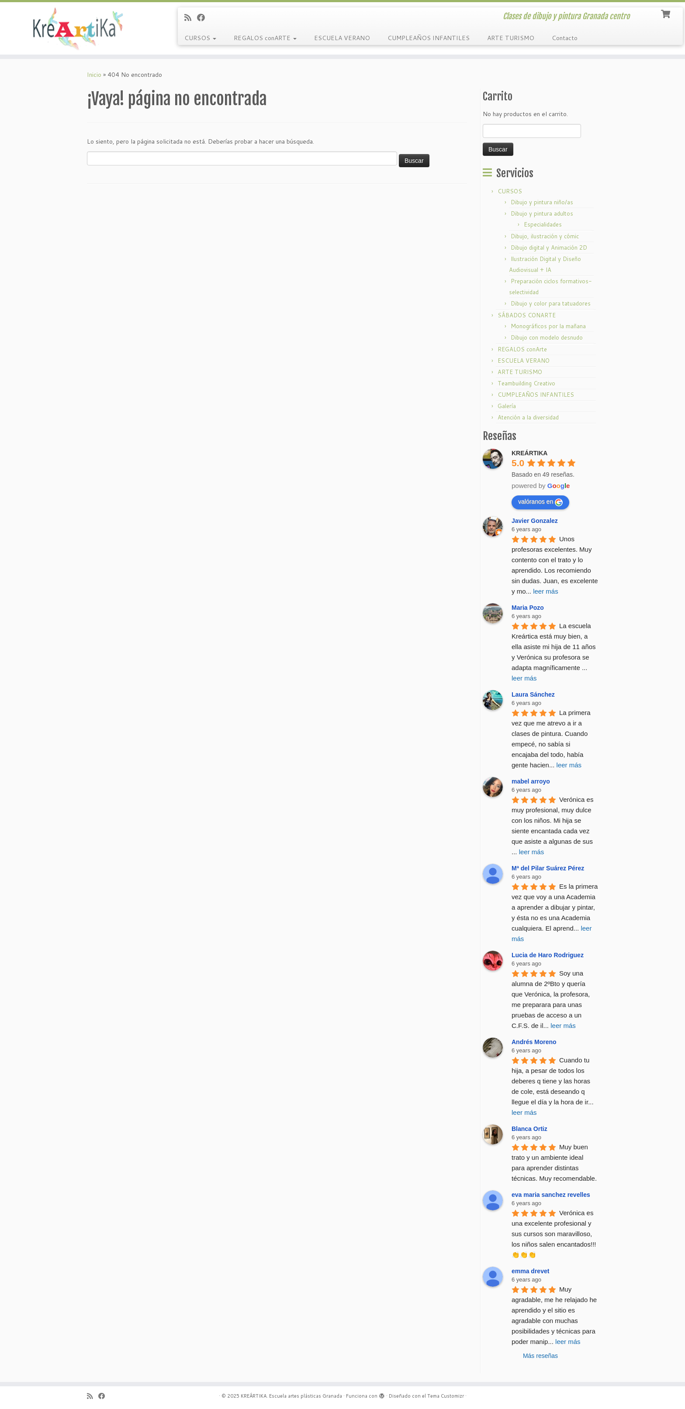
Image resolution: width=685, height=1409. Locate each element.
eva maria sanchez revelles (551, 1194)
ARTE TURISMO (510, 38)
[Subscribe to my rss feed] (190, 17)
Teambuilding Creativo (526, 383)
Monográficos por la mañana (548, 326)
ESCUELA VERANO (342, 38)
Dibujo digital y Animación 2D (549, 247)
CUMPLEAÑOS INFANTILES (428, 38)
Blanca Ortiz (529, 1128)
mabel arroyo (531, 781)
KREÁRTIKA (529, 453)
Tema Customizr (445, 1395)
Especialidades (543, 224)
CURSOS (200, 38)
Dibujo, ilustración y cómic (545, 236)
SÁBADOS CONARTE (527, 315)
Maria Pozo (528, 607)
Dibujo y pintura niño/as (542, 202)
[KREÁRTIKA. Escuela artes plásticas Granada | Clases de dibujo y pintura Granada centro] (79, 28)
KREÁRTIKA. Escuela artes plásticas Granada (291, 1395)
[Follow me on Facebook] (204, 17)
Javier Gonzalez (535, 520)
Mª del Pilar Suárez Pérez (548, 868)
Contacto (565, 38)
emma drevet (530, 1271)
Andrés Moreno (534, 1041)
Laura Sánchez (533, 694)
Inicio (94, 74)
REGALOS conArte (522, 349)
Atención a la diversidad (528, 417)
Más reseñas (540, 1355)
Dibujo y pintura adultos (542, 213)
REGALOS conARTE (265, 38)
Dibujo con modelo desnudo (547, 337)
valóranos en (540, 502)
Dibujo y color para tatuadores (551, 303)
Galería (507, 406)
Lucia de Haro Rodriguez (548, 955)
